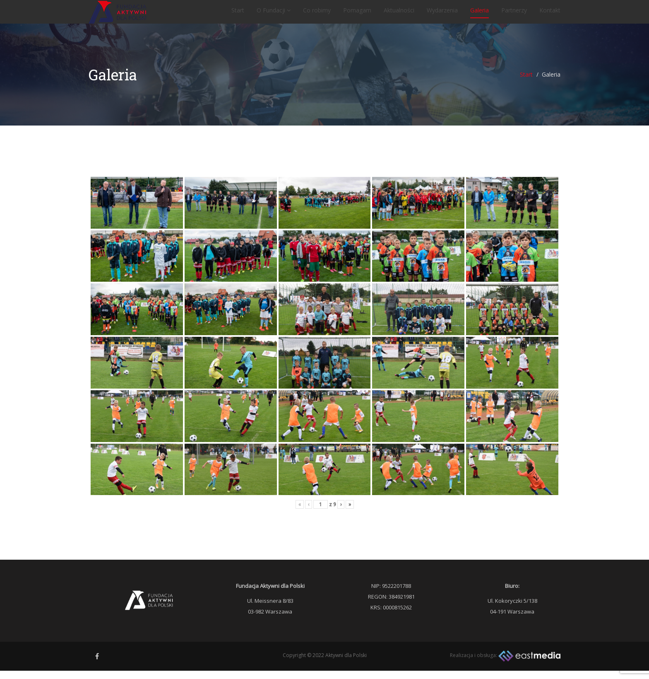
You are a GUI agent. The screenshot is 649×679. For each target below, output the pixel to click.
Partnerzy (514, 14)
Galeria (479, 14)
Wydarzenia (442, 14)
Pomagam (357, 14)
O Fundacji (274, 14)
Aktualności (399, 14)
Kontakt (549, 14)
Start (237, 14)
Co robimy (317, 14)
